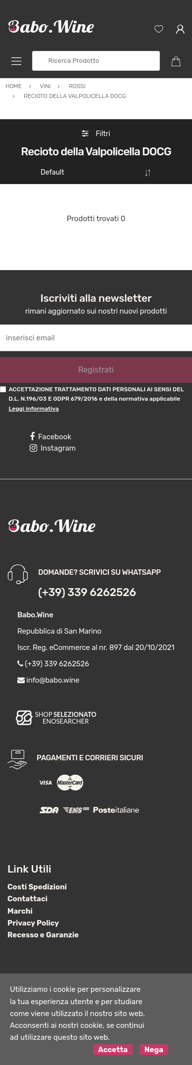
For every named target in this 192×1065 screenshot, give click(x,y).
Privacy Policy (33, 922)
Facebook (50, 436)
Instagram (53, 447)
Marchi (20, 910)
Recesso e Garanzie (43, 934)
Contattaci (27, 898)
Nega (153, 1049)
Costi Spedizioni (37, 886)
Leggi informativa (33, 408)
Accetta (113, 1049)
